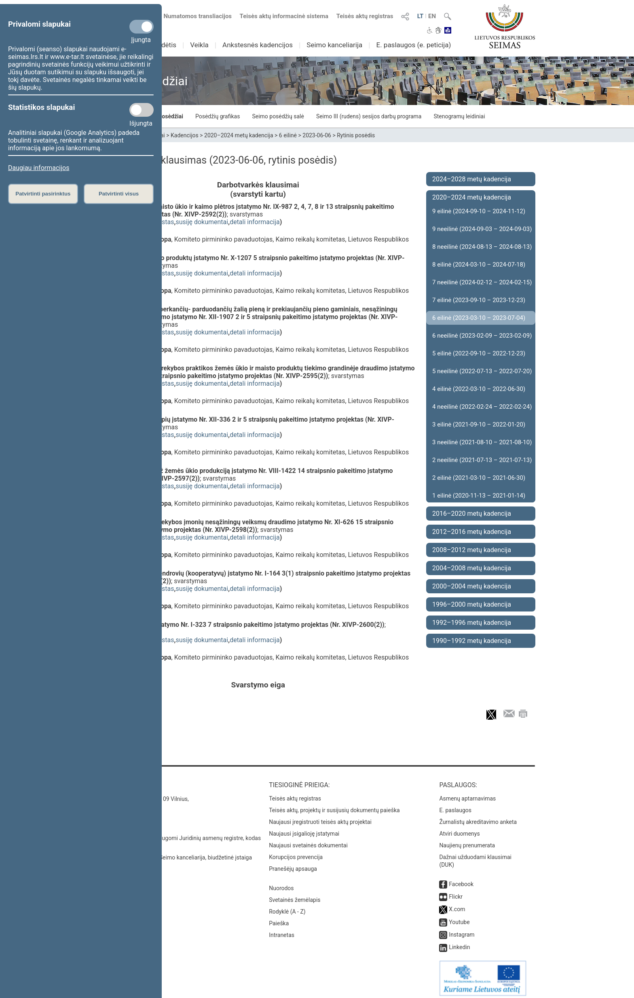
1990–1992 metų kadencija (471, 641)
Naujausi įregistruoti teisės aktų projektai (320, 818)
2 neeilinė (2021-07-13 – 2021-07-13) (482, 460)
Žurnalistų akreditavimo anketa (478, 818)
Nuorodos (281, 884)
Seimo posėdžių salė (278, 116)
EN (432, 16)
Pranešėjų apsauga (293, 864)
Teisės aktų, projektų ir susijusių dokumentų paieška (334, 806)
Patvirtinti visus (119, 194)
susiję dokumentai (201, 222)
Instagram (461, 930)
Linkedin (459, 943)
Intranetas (281, 931)
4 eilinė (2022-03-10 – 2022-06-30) (478, 389)
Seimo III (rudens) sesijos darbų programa (369, 116)
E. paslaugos (455, 806)
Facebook (461, 880)
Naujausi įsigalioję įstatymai (304, 829)
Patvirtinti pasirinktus (42, 194)
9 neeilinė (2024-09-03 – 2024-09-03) (482, 229)
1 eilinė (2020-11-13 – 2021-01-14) (478, 495)
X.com (457, 905)
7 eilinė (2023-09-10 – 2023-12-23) (478, 300)
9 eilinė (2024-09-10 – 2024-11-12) (478, 211)
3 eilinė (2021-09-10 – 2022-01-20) (478, 424)
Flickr (456, 892)
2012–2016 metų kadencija (471, 532)
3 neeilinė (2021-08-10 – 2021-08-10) (482, 442)
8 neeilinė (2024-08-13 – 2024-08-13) (482, 246)
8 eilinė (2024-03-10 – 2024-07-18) (478, 264)
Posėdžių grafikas (217, 116)
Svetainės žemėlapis (294, 896)
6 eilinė (288, 135)
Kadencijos (185, 135)
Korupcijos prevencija (296, 853)
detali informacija (255, 222)
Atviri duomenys (459, 829)
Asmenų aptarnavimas (467, 794)
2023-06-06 (316, 135)
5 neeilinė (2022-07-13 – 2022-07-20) (482, 371)
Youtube (459, 918)
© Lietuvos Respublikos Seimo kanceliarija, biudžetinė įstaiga (175, 853)
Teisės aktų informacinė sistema (284, 16)
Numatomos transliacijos (193, 16)
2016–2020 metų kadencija (471, 513)
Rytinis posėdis (356, 135)
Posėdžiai (170, 116)
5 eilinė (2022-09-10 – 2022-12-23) (478, 353)
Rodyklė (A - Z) (287, 907)
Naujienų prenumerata (467, 841)
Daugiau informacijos (38, 168)
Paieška (279, 919)
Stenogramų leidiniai (459, 116)
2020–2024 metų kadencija (238, 135)
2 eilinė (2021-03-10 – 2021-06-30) (478, 477)
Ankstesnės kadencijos (257, 45)
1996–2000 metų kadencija (471, 604)
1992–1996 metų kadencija (471, 622)
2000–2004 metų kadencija (471, 586)
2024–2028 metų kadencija (471, 179)
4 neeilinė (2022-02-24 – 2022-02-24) (482, 406)
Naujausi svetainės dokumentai (308, 841)
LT (420, 16)
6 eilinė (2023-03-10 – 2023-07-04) (478, 317)
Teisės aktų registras (364, 16)
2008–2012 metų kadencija (471, 550)
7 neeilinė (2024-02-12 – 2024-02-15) (482, 282)
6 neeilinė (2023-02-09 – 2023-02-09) (482, 335)
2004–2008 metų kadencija (471, 568)
